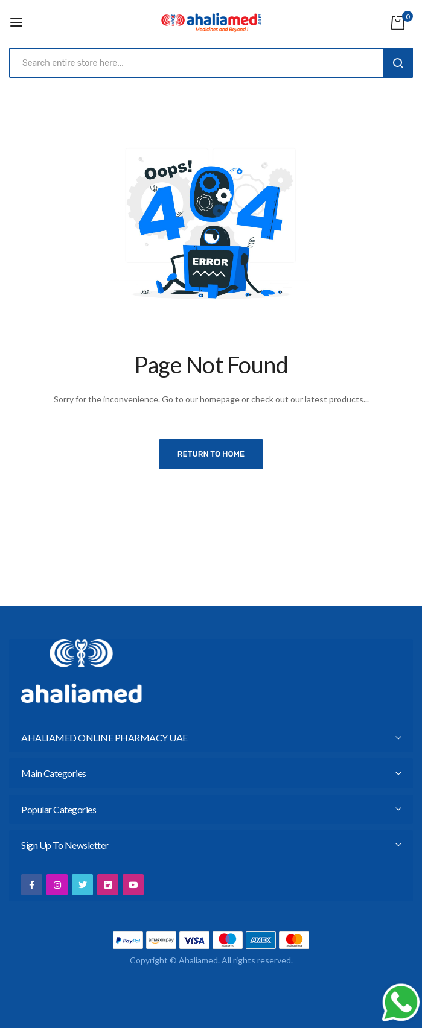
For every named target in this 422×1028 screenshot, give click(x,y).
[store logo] (211, 22)
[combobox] (199, 63)
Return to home (211, 453)
